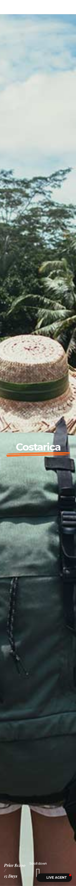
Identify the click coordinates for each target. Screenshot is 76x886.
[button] (54, 877)
